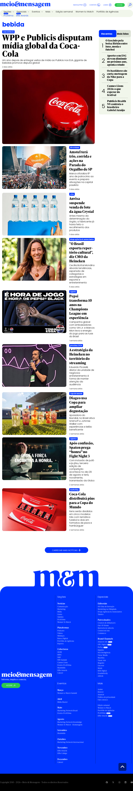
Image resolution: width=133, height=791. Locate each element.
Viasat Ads (102, 660)
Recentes (106, 33)
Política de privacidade (106, 697)
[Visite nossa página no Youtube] (132, 782)
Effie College (62, 753)
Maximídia (61, 667)
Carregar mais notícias (66, 550)
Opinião (60, 617)
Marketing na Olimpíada (107, 609)
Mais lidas (123, 33)
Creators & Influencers (107, 623)
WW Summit (62, 660)
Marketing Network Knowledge (69, 722)
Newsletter (79, 4)
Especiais (22, 11)
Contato (94, 4)
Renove (101, 692)
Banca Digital (62, 638)
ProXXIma (8, 15)
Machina (101, 658)
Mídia (59, 611)
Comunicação (62, 606)
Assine (119, 5)
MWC (59, 654)
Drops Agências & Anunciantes (110, 611)
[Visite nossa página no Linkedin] (125, 782)
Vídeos (60, 633)
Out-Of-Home (103, 625)
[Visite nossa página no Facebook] (107, 782)
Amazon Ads (102, 642)
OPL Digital (102, 644)
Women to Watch (85, 11)
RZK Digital (102, 671)
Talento (101, 614)
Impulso (101, 650)
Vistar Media (103, 655)
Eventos (36, 11)
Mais (48, 11)
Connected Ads (104, 630)
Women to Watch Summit (67, 693)
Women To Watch (64, 622)
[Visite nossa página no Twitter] (113, 782)
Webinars (60, 636)
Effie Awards (22, 15)
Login (107, 4)
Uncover (101, 665)
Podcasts (60, 630)
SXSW (59, 652)
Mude (100, 668)
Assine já (10, 685)
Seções (8, 11)
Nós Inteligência (104, 652)
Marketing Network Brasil (67, 710)
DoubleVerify (103, 673)
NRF (59, 657)
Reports (60, 643)
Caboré (60, 673)
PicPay (100, 647)
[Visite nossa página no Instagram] (119, 782)
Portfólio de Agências (108, 11)
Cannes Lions (62, 662)
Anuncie (101, 694)
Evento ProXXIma (64, 665)
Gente (59, 614)
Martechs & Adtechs (106, 628)
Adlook (100, 676)
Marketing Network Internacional (70, 742)
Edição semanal (64, 11)
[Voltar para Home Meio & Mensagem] (25, 4)
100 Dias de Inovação (106, 606)
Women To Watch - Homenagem (69, 724)
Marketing (61, 609)
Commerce (102, 633)
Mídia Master (62, 702)
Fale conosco (103, 700)
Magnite (101, 663)
